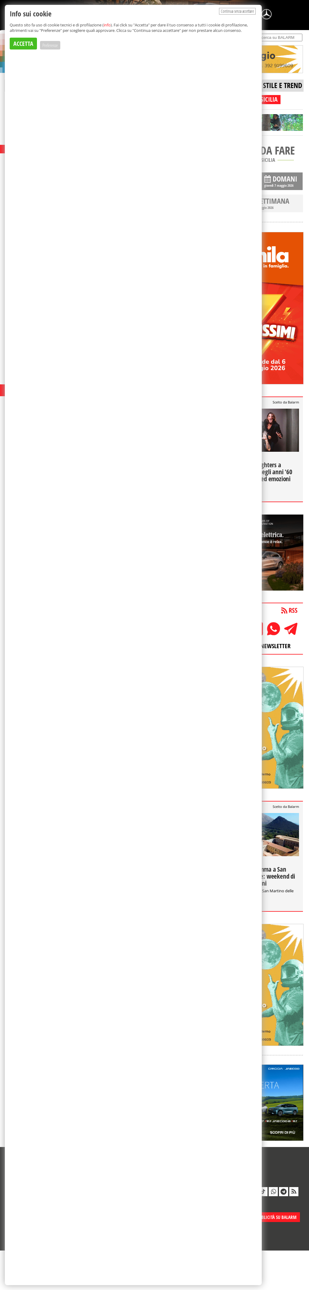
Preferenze (50, 45)
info (107, 25)
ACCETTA (23, 43)
